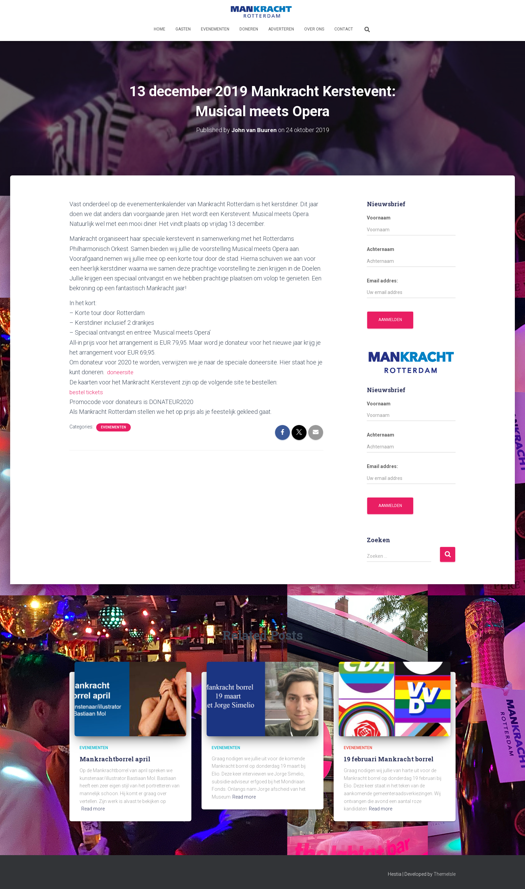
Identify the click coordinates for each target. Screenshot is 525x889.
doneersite (121, 371)
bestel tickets (87, 391)
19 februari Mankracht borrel (389, 759)
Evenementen (215, 29)
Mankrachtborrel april (115, 759)
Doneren (248, 29)
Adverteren (281, 29)
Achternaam (380, 249)
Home (159, 29)
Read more (93, 808)
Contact (343, 29)
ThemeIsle (445, 873)
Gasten (183, 29)
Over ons (314, 29)
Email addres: (382, 280)
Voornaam (379, 217)
